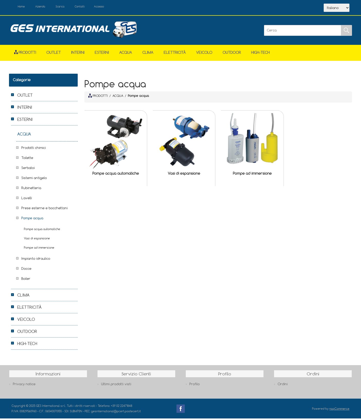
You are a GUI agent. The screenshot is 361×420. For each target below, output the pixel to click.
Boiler (25, 280)
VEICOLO (204, 53)
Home (24, 7)
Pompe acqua (32, 219)
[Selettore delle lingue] (336, 8)
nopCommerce (339, 410)
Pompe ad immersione (252, 174)
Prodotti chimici (33, 149)
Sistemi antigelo (34, 179)
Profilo (194, 385)
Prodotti (25, 53)
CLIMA (147, 53)
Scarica (71, 7)
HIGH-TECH (260, 53)
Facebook (181, 410)
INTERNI (77, 53)
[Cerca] (302, 31)
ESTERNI (102, 53)
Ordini (283, 385)
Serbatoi (28, 169)
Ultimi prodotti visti (116, 385)
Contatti (95, 7)
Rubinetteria (31, 189)
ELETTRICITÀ (175, 53)
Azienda (46, 7)
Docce (26, 269)
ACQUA (125, 53)
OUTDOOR (232, 53)
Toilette (27, 159)
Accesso (118, 7)
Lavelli (26, 199)
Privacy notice (24, 385)
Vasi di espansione (184, 174)
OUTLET (53, 53)
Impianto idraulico (35, 259)
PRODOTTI (98, 97)
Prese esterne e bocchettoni (44, 209)
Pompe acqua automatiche (115, 174)
